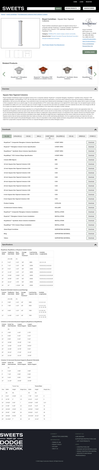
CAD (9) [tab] (28, 136)
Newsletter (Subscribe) (60, 436)
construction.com (83, 447)
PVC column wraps (59, 34)
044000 (50, 34)
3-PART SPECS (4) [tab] (50, 137)
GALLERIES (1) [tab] (60, 136)
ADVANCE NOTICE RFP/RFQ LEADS (87, 449)
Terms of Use (56, 442)
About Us (55, 448)
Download (91, 142)
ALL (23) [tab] (7, 136)
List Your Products (83, 441)
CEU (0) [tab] (71, 136)
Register (89, 2)
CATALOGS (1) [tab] (18, 136)
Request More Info (87, 46)
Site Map (55, 446)
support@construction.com (85, 438)
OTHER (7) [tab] (93, 136)
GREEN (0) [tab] (82, 136)
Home (75, 2)
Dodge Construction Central (86, 451)
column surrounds (70, 34)
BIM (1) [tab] (39, 136)
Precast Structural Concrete (70, 36)
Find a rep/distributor (88, 43)
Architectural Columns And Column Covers (32, 14)
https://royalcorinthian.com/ (89, 41)
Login (81, 2)
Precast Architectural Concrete (50, 38)
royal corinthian (11, 14)
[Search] (44, 8)
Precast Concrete (56, 36)
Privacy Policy (57, 444)
